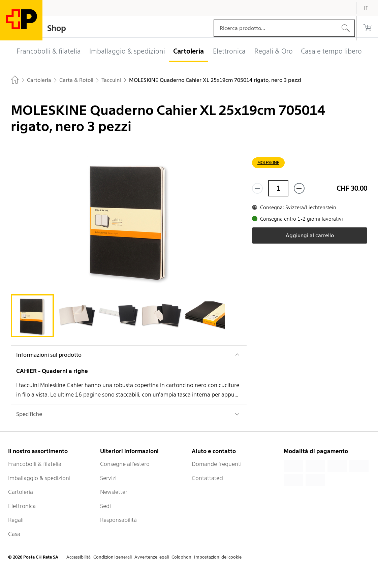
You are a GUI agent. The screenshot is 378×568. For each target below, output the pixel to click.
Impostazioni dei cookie (218, 557)
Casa (14, 534)
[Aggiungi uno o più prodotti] (299, 188)
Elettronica (22, 506)
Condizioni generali (112, 557)
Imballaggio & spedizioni (39, 478)
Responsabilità (118, 519)
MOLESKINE (268, 162)
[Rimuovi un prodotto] (257, 188)
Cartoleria (20, 491)
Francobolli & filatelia (34, 464)
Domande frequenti (217, 464)
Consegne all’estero (125, 464)
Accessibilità (78, 557)
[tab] (32, 315)
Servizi (108, 478)
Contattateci (207, 478)
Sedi (105, 506)
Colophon (181, 557)
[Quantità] (278, 188)
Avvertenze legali (151, 557)
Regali (16, 519)
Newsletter (113, 491)
